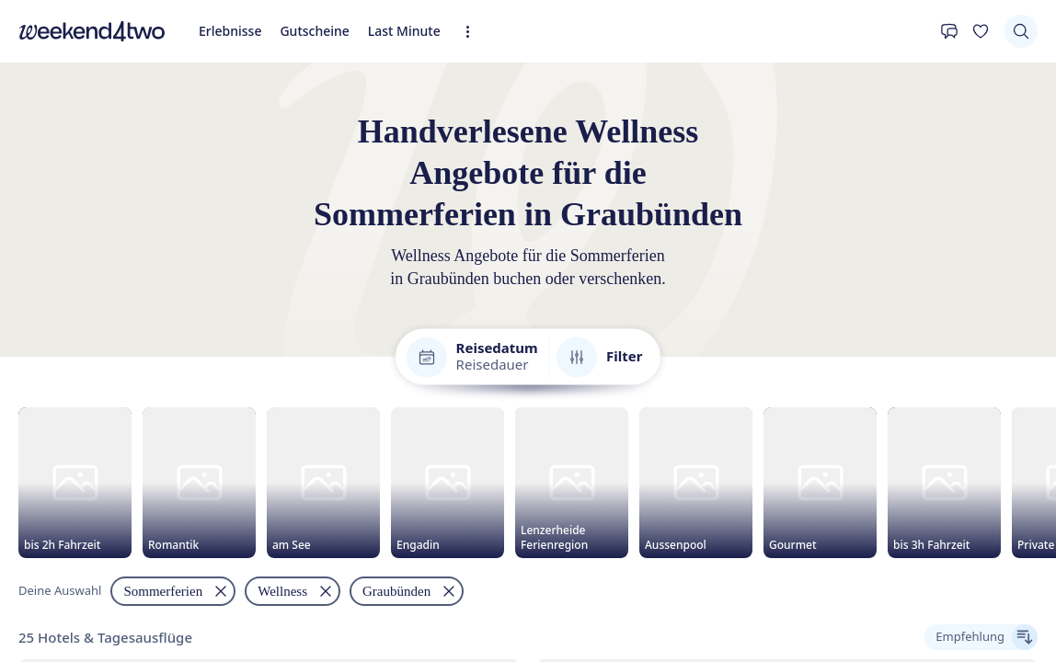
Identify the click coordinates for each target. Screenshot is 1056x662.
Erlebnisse (230, 31)
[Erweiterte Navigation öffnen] (473, 32)
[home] (92, 31)
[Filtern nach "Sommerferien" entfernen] (172, 594)
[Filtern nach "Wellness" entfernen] (292, 594)
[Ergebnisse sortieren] (981, 640)
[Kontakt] (949, 31)
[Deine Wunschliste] (980, 31)
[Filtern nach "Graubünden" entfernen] (407, 594)
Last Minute (404, 31)
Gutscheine (314, 31)
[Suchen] (1021, 31)
